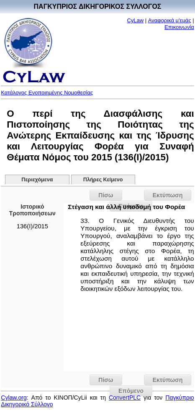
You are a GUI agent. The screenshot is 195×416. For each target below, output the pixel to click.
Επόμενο (131, 390)
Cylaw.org (13, 397)
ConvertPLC (125, 397)
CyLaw (135, 20)
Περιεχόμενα (37, 180)
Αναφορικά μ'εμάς (169, 20)
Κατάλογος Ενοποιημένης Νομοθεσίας (47, 92)
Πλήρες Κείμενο (103, 180)
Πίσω (105, 195)
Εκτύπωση (168, 195)
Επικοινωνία (179, 27)
